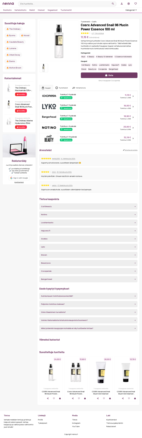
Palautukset (111, 426)
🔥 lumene (11, 48)
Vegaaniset (53, 10)
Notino (94, 65)
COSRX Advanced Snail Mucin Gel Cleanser (101, 392)
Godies (123, 65)
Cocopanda (102, 69)
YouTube (76, 426)
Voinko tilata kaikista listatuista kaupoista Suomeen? (64, 320)
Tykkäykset (42, 423)
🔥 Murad (25, 35)
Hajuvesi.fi (115, 65)
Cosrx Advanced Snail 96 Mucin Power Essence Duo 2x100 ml (76, 393)
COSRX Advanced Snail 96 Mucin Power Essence (51, 393)
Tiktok (74, 419)
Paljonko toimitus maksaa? (53, 304)
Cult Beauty (85, 65)
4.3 (93, 33)
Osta (109, 75)
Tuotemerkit (66, 10)
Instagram (76, 423)
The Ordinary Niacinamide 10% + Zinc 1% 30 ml (23, 89)
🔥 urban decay (13, 55)
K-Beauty (90, 57)
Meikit (32, 10)
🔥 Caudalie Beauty (15, 42)
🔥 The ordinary (13, 29)
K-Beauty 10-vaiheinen (104, 57)
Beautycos (92, 69)
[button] (19, 178)
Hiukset (41, 10)
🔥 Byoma (10, 35)
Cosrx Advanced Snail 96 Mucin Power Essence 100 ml (24, 105)
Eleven (83, 69)
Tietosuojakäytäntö (114, 423)
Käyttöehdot (19, 182)
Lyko (130, 65)
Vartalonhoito (20, 10)
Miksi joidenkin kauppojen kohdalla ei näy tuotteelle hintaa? (67, 328)
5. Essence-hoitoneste (123, 57)
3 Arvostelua (99, 33)
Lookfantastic (104, 65)
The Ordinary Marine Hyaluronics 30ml (24, 121)
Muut (83, 57)
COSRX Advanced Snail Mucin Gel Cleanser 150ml (126, 393)
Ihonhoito (7, 10)
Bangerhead (113, 69)
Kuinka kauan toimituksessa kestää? (57, 296)
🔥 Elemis (10, 61)
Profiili (40, 419)
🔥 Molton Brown (13, 67)
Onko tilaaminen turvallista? (53, 312)
